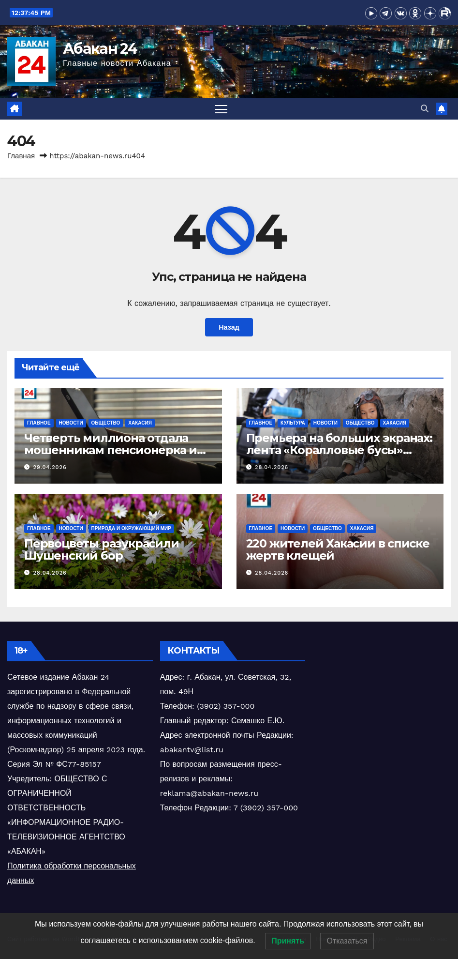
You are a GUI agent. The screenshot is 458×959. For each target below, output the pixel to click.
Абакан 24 (100, 49)
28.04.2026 (271, 467)
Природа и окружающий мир (131, 528)
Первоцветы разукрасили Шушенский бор (101, 549)
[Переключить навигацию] (221, 108)
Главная (21, 156)
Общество (105, 423)
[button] (424, 108)
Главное (39, 423)
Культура (293, 423)
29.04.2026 (50, 467)
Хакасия (140, 423)
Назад (229, 327)
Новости (71, 423)
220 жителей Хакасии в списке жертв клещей (337, 549)
